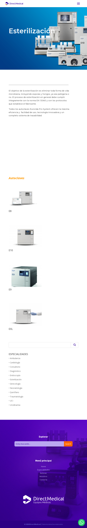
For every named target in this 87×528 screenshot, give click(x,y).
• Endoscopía (14, 375)
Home (43, 466)
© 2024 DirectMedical (32, 524)
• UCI (11, 400)
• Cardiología (14, 362)
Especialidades (43, 470)
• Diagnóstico (15, 371)
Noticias (43, 473)
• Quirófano (14, 392)
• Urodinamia (14, 405)
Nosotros (43, 476)
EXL (11, 329)
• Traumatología (16, 396)
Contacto (43, 479)
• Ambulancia (14, 358)
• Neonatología (15, 388)
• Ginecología (14, 383)
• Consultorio (14, 366)
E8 (10, 211)
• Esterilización (15, 379)
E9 (10, 289)
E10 (11, 250)
